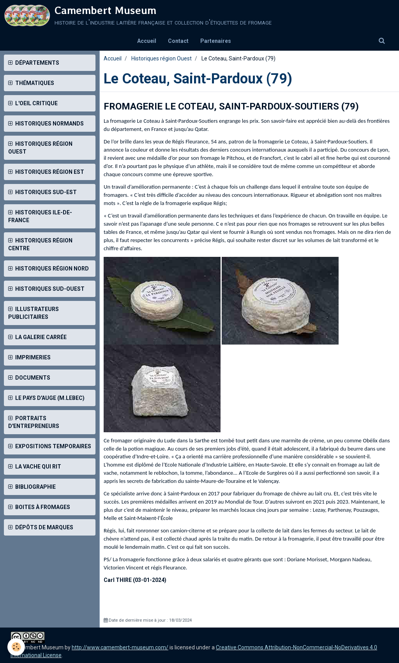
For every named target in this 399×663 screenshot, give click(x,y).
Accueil (146, 41)
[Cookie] (16, 647)
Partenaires (215, 41)
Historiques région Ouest (161, 58)
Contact (178, 41)
